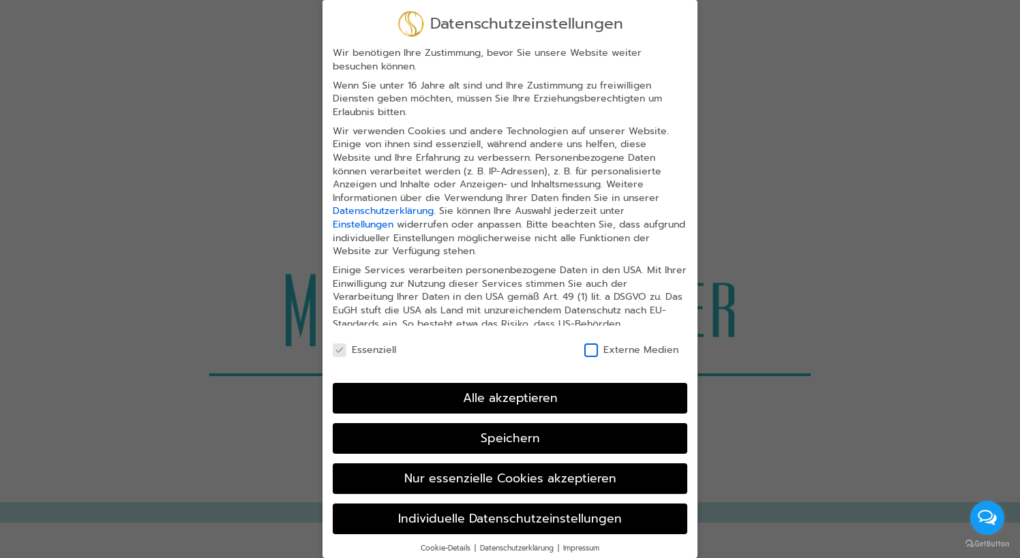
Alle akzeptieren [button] (510, 396)
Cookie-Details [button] (447, 545)
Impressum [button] (581, 545)
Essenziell (364, 347)
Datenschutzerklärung (383, 209)
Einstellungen (363, 222)
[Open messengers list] (987, 518)
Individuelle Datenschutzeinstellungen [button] (510, 516)
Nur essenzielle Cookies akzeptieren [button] (510, 475)
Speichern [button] (510, 436)
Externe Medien (631, 347)
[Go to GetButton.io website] (987, 544)
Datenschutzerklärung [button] (518, 545)
